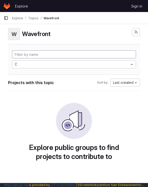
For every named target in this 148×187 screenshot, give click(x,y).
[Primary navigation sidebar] (6, 18)
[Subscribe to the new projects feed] (136, 32)
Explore (21, 6)
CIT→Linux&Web (63, 185)
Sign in (136, 6)
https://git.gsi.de (16, 185)
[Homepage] (7, 6)
